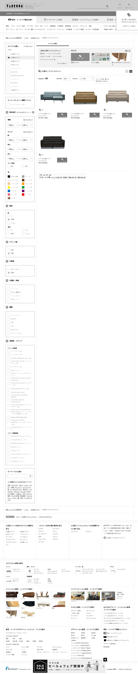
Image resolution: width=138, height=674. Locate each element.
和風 (12, 487)
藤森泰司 (83, 638)
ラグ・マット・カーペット (14, 29)
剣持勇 (83, 633)
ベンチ (63, 569)
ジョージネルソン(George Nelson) (80, 645)
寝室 (108, 597)
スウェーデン (42, 539)
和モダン (25, 489)
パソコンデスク (121, 569)
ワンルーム (120, 596)
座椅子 (49, 569)
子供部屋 (119, 592)
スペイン (55, 536)
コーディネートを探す (54, 20)
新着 (7, 26)
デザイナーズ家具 (76, 610)
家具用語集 (107, 646)
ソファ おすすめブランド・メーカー (113, 613)
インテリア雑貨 (79, 29)
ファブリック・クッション (55, 29)
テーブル (30, 26)
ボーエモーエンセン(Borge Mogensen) (81, 658)
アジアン (12, 605)
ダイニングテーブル (87, 569)
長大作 (73, 635)
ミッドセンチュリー (16, 489)
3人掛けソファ (15, 61)
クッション (24, 654)
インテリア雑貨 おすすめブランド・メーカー (116, 623)
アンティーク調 (12, 595)
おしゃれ (23, 491)
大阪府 (27, 641)
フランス (41, 531)
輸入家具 (23, 496)
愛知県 (41, 641)
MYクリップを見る (129, 26)
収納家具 (53, 26)
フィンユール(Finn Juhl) (77, 655)
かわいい (16, 491)
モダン (21, 485)
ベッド (46, 26)
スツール (36, 569)
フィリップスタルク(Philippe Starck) (81, 650)
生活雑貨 (69, 29)
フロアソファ (44, 56)
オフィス (119, 598)
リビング (77, 597)
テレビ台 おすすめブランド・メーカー (114, 620)
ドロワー (88, 613)
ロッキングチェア (52, 573)
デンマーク (56, 528)
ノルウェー (88, 531)
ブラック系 (14, 176)
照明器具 (68, 26)
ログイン (120, 6)
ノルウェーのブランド (45, 516)
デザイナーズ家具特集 (110, 643)
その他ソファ (15, 90)
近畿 (20, 638)
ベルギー (41, 528)
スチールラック (90, 610)
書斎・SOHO (120, 594)
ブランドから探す (110, 26)
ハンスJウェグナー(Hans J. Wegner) (81, 648)
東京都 (8, 641)
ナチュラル (14, 485)
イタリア (55, 534)
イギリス (55, 539)
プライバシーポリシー (125, 669)
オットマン (14, 83)
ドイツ (55, 531)
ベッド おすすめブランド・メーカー (113, 615)
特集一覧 (127, 50)
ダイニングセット (57, 647)
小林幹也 (73, 640)
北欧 (9, 485)
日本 (12, 250)
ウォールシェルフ (91, 618)
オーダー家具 (15, 496)
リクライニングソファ (17, 75)
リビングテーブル (87, 573)
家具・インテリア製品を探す (22, 20)
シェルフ (50, 583)
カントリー (18, 487)
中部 (14, 638)
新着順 (65, 177)
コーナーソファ (10, 539)
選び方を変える (28, 120)
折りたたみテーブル (101, 571)
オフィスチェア (65, 571)
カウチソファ (15, 65)
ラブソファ (56, 56)
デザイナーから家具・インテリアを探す (85, 629)
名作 (21, 498)
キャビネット (37, 583)
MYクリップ (129, 6)
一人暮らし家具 (75, 613)
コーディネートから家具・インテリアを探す (86, 589)
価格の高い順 (81, 177)
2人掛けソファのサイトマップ (116, 538)
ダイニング (93, 597)
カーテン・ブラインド (80, 26)
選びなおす (29, 46)
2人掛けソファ (15, 57)
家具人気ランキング (112, 636)
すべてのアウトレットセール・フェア (16, 633)
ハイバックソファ (52, 53)
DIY (24, 493)
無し (12, 166)
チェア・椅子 (21, 26)
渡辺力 (83, 635)
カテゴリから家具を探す (14, 563)
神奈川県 (15, 641)
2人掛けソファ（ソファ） (29, 516)
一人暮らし (18, 493)
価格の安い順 (72, 177)
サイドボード (74, 615)
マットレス (16, 579)
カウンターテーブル (87, 571)
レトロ (26, 485)
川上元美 (93, 635)
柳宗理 (73, 633)
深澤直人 (93, 633)
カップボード (89, 615)
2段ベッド (15, 581)
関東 (7, 638)
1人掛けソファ (15, 54)
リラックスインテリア (46, 59)
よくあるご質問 (111, 669)
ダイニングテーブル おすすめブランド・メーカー (117, 618)
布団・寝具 (40, 649)
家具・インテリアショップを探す (87, 20)
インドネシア (42, 534)
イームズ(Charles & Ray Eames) (79, 643)
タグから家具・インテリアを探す (82, 607)
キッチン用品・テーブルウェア (35, 29)
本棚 (49, 579)
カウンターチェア (38, 573)
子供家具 (60, 26)
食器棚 (49, 581)
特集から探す (108, 29)
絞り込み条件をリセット (24, 112)
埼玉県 (21, 641)
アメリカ (41, 541)
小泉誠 (93, 638)
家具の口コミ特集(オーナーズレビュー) (117, 640)
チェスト (36, 581)
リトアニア (74, 531)
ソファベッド (24, 534)
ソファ (12, 26)
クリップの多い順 (56, 177)
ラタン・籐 (16, 498)
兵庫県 (34, 641)
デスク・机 (38, 26)
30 (44, 175)
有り (26, 166)
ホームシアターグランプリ (19, 417)
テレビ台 (36, 579)
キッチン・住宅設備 (92, 29)
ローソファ (14, 72)
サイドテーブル (100, 569)
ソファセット (24, 537)
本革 (12, 233)
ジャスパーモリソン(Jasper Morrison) (81, 653)
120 (50, 175)
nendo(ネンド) (75, 638)
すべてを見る (62, 63)
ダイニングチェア (52, 571)
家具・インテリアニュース (114, 633)
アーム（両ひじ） (16, 292)
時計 (90, 26)
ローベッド (74, 618)
